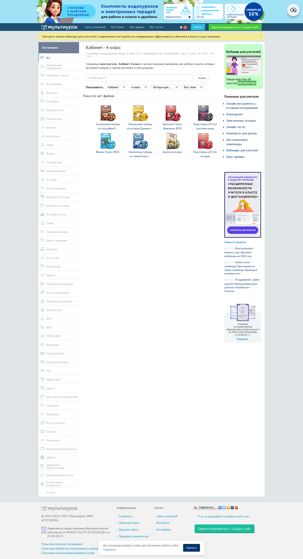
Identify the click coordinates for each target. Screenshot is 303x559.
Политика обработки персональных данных (70, 548)
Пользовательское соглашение (62, 544)
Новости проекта (235, 242)
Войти (198, 27)
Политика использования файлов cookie (68, 553)
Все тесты (156, 27)
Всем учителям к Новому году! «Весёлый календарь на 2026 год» (239, 252)
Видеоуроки (234, 114)
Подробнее (109, 549)
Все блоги (117, 27)
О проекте (125, 516)
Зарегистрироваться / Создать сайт (235, 27)
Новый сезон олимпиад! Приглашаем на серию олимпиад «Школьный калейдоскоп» (240, 268)
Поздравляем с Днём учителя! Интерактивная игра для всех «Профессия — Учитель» (241, 285)
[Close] (261, 37)
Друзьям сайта (128, 529)
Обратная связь (129, 523)
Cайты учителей (95, 27)
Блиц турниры (235, 157)
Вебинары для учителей (242, 150)
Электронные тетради (241, 120)
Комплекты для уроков (241, 133)
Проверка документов (134, 536)
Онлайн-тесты (235, 127)
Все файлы (137, 27)
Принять (191, 547)
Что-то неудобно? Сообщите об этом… (224, 516)
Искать (202, 78)
